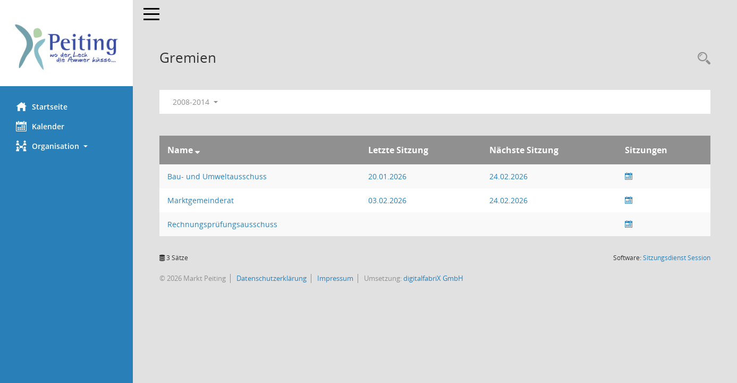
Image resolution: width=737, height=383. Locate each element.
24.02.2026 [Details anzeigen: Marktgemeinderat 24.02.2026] (508, 200)
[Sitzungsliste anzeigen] (628, 176)
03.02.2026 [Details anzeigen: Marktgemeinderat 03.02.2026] (387, 200)
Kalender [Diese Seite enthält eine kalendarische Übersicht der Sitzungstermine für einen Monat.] (40, 126)
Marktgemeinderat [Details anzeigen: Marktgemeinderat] (200, 200)
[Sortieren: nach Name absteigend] (197, 150)
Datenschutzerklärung (271, 278)
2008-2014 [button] (195, 102)
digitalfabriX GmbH (433, 278)
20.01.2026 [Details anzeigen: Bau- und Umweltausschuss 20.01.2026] (387, 176)
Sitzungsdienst (676, 257)
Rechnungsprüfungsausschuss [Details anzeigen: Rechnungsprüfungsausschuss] (222, 224)
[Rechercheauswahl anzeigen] (701, 59)
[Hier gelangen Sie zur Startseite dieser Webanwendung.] (66, 47)
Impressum (334, 278)
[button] (66, 146)
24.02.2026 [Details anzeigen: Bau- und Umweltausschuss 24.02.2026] (508, 176)
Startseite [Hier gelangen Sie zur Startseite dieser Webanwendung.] (41, 106)
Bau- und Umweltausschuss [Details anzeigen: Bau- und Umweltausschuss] (217, 176)
